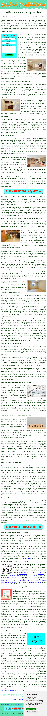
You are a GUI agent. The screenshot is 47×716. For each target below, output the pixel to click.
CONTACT (36, 8)
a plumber (32, 575)
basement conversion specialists (24, 668)
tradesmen (26, 569)
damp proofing (23, 574)
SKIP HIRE (32, 577)
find (6, 535)
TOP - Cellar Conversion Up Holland (12, 690)
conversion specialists (18, 153)
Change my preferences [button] (32, 711)
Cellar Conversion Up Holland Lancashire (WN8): (18, 20)
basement (33, 113)
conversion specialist (26, 570)
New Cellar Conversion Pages (11, 704)
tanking (35, 357)
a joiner (41, 574)
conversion (11, 22)
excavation (41, 510)
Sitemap (2, 704)
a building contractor (34, 582)
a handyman (22, 579)
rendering (4, 579)
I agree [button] (28, 709)
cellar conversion (33, 46)
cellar (36, 84)
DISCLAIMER (42, 8)
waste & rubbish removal (32, 572)
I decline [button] (33, 709)
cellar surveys (14, 575)
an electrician (24, 580)
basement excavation (18, 502)
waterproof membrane (19, 159)
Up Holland (33, 320)
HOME (24, 8)
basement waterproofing (19, 604)
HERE (12, 624)
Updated (19, 704)
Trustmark (15, 302)
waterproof (20, 349)
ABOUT (32, 8)
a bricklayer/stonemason (9, 577)
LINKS (27, 8)
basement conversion (16, 626)
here (29, 558)
